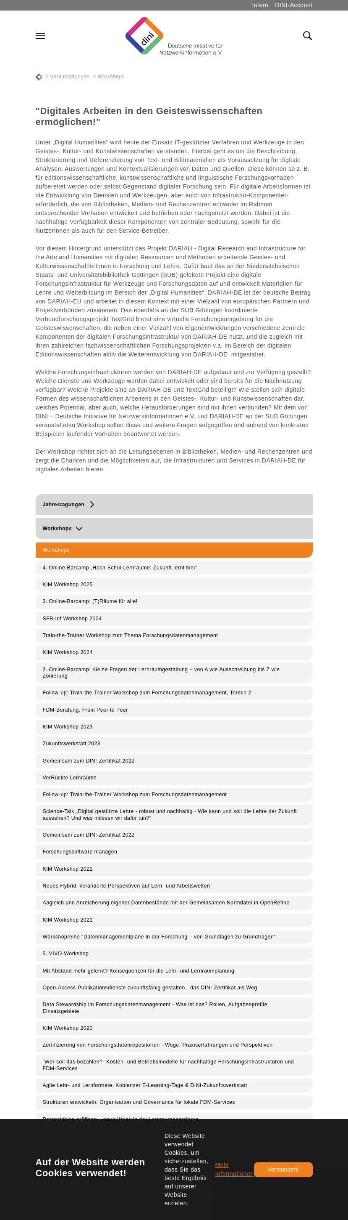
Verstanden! (283, 1169)
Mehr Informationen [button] (234, 1169)
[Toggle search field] (307, 36)
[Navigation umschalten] (40, 36)
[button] (174, 504)
